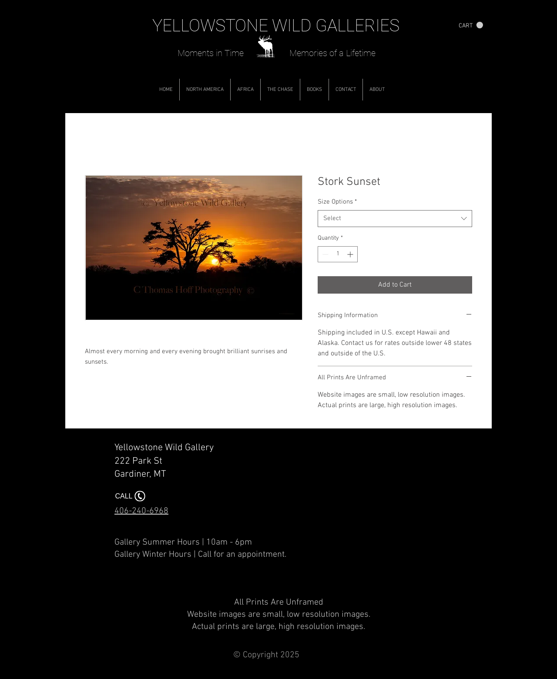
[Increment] (351, 254)
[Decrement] (324, 254)
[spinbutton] (338, 254)
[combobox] (395, 218)
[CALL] (131, 496)
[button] (471, 25)
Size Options (337, 202)
